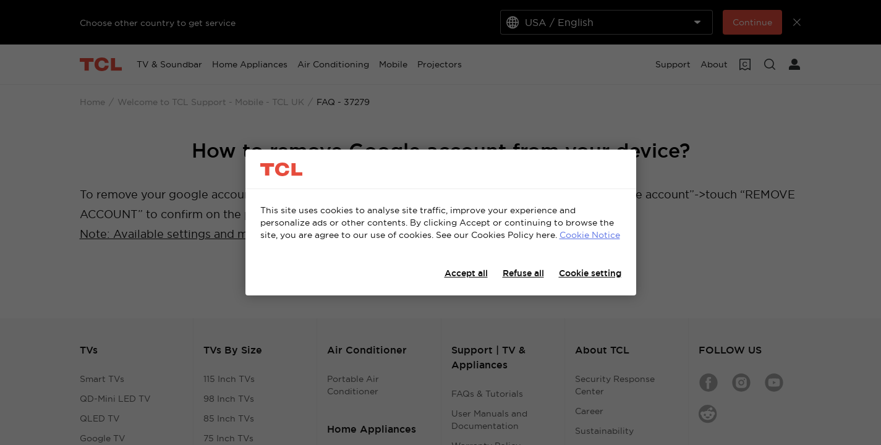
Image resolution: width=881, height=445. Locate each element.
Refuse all (523, 273)
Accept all (466, 273)
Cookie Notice (590, 234)
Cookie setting (590, 273)
